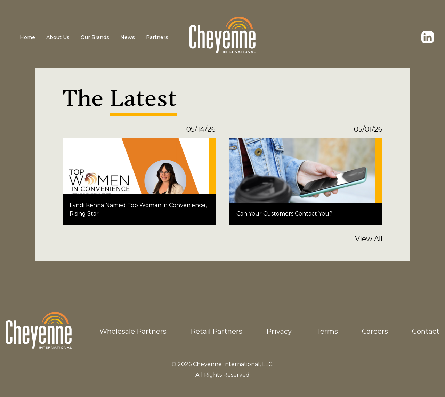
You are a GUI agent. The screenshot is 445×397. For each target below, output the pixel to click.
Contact (425, 331)
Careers (375, 331)
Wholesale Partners (133, 331)
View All (368, 239)
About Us (58, 37)
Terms (327, 331)
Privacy (279, 331)
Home (27, 37)
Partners (157, 37)
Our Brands (95, 37)
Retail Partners (216, 331)
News (127, 37)
